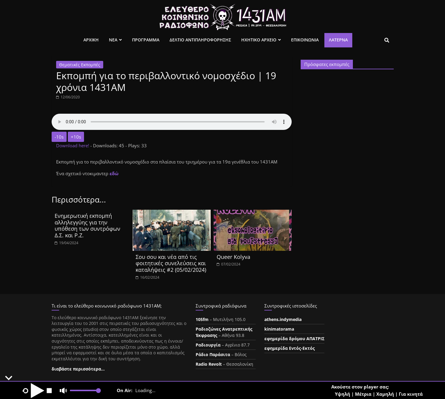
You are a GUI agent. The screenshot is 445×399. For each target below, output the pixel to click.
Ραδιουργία (208, 345)
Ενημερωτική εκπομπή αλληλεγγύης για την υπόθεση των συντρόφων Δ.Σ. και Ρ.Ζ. (87, 225)
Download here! (73, 145)
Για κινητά (411, 394)
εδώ (114, 173)
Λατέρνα (338, 40)
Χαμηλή (385, 394)
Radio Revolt (209, 364)
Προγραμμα (145, 40)
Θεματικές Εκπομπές (79, 65)
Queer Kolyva (233, 256)
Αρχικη (91, 40)
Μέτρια (363, 394)
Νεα (113, 40)
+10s (76, 137)
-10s (59, 137)
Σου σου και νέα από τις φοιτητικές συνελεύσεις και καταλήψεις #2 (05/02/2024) (171, 263)
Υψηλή (342, 394)
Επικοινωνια (305, 40)
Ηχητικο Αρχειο (258, 40)
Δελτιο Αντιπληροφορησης (200, 40)
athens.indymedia (283, 319)
